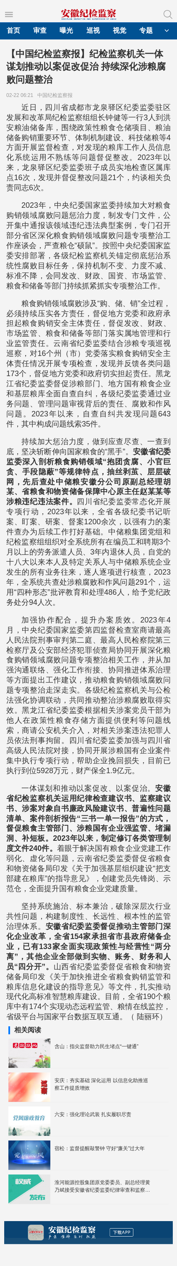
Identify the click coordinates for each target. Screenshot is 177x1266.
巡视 (93, 30)
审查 (40, 30)
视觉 (119, 30)
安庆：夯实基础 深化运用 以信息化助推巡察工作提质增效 (101, 1084)
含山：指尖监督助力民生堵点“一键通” (96, 1046)
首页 (13, 30)
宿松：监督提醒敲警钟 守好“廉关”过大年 (100, 1148)
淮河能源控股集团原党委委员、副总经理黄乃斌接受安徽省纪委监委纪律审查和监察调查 (102, 1187)
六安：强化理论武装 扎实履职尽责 (93, 1114)
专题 (146, 30)
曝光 (66, 30)
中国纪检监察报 (56, 95)
